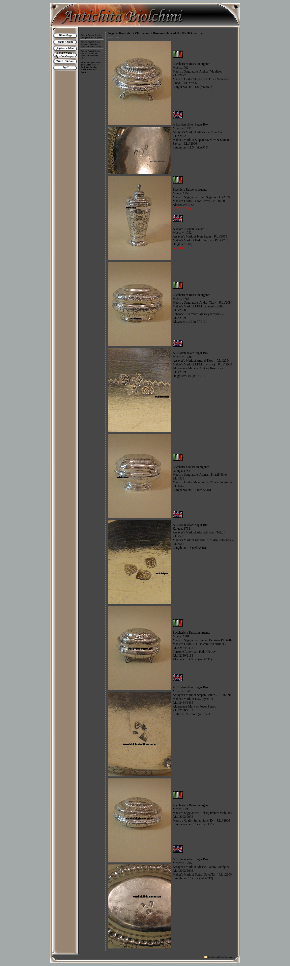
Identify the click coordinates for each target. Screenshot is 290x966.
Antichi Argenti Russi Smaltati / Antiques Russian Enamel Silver (91, 44)
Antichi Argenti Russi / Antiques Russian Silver (91, 36)
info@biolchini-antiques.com (221, 957)
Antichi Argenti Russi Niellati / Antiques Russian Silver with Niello (90, 54)
